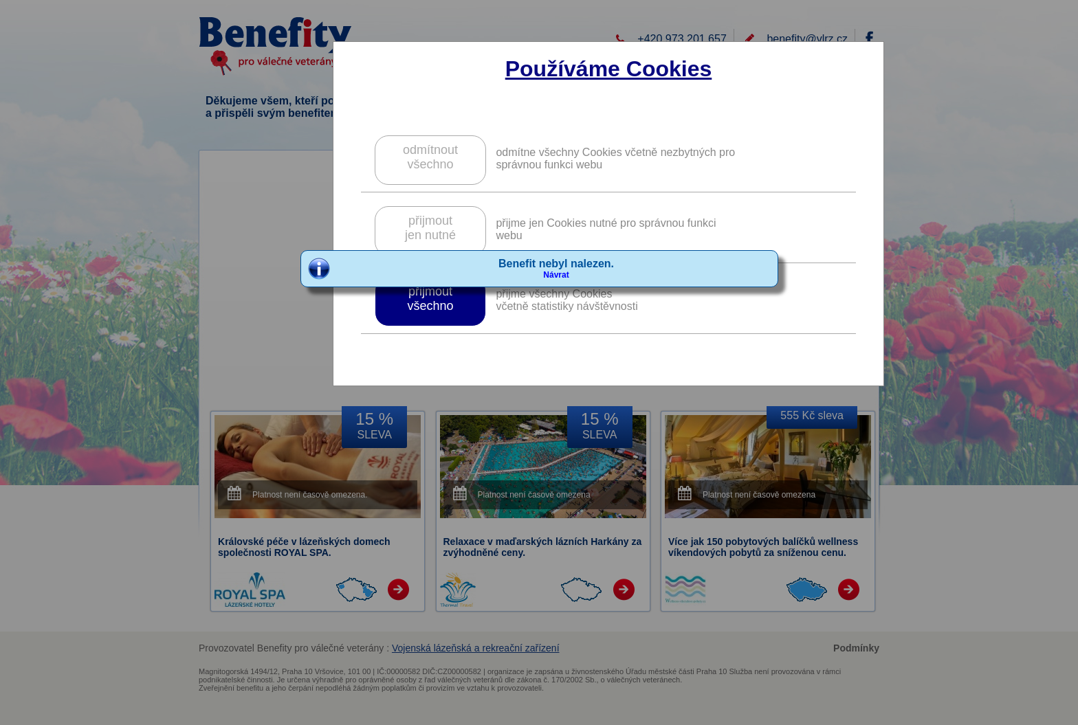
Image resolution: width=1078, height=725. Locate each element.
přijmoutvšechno (430, 299)
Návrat (556, 275)
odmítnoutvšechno (430, 157)
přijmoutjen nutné (430, 228)
